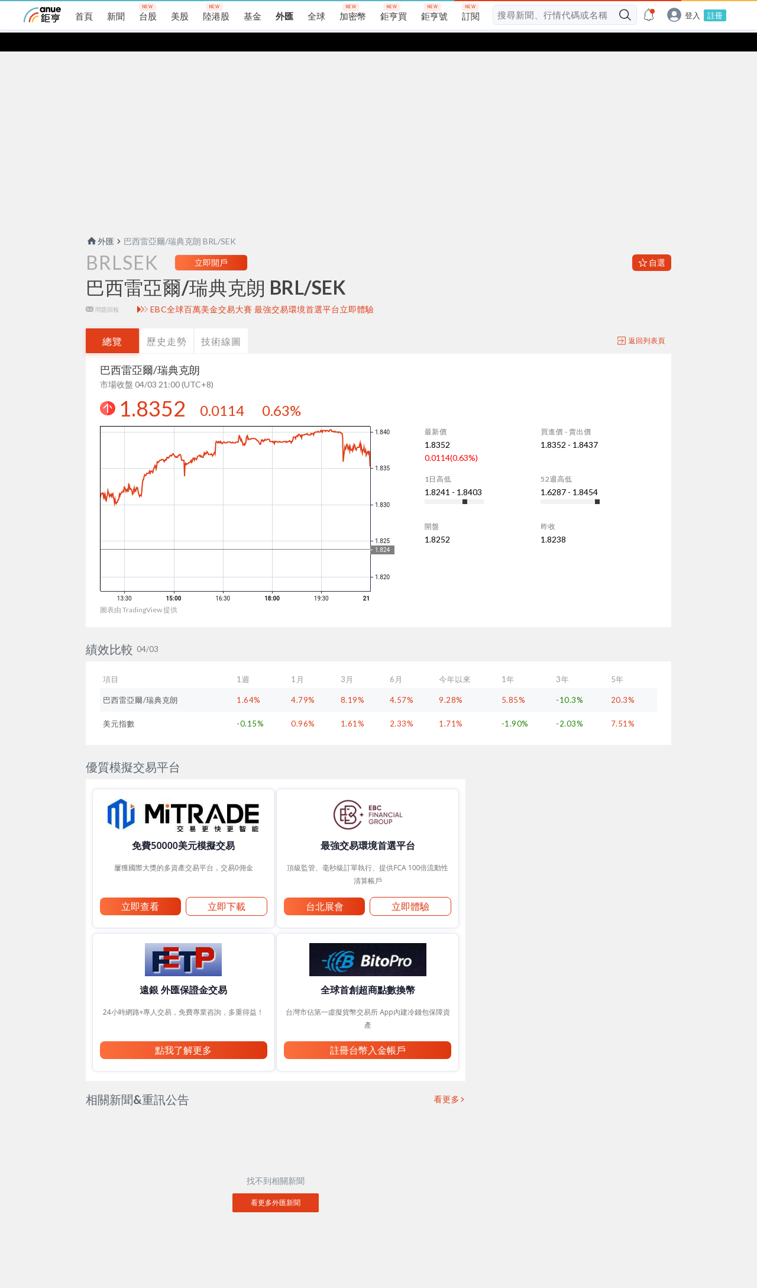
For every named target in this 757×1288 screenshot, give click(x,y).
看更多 (447, 1080)
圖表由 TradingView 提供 (138, 590)
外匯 (100, 222)
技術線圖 (221, 322)
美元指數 (119, 704)
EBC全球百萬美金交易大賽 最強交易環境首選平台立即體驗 (262, 290)
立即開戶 (211, 243)
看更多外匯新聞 (275, 1183)
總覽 (112, 322)
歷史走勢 (167, 322)
